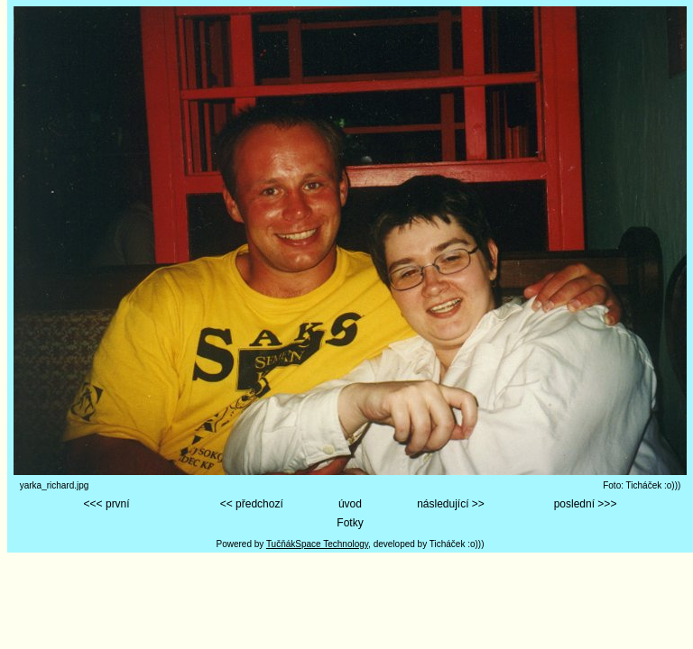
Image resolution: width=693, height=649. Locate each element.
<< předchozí (251, 504)
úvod (350, 504)
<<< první (107, 504)
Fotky (350, 522)
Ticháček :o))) (457, 544)
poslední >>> (585, 504)
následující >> (451, 504)
